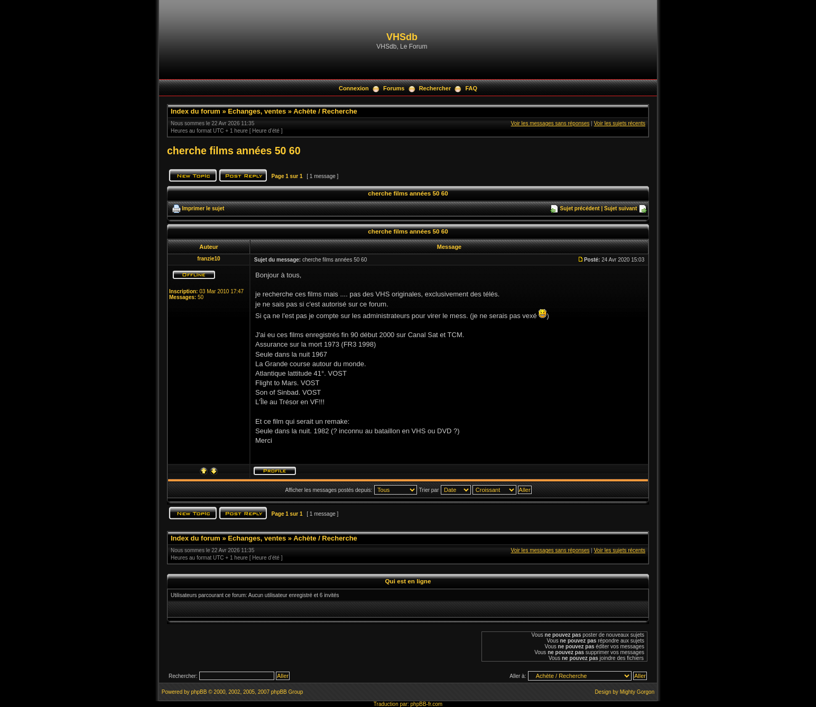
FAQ (471, 88)
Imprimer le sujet (203, 208)
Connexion (354, 88)
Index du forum (195, 111)
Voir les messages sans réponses (550, 123)
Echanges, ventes (257, 111)
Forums (393, 88)
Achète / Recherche (325, 111)
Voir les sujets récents (619, 123)
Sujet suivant (620, 208)
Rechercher (435, 88)
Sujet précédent (580, 208)
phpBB (199, 692)
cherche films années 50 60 (234, 150)
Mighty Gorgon (637, 692)
